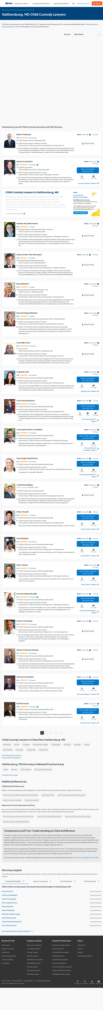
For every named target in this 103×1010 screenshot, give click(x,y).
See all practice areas (10, 774)
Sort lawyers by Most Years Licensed (17, 933)
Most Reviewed (68, 883)
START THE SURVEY (80, 212)
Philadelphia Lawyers (34, 965)
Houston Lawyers (32, 958)
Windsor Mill (44, 749)
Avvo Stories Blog (7, 961)
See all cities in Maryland (11, 757)
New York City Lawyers (34, 947)
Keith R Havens (22, 703)
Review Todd (33, 487)
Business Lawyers (58, 950)
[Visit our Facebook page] (78, 983)
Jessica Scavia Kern (24, 161)
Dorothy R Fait (7, 893)
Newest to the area (42, 883)
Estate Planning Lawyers (60, 961)
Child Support (26, 769)
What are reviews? (31, 800)
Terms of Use (6, 982)
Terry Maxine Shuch (9, 927)
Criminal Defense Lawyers (60, 954)
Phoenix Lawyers (32, 968)
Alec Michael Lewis (9, 919)
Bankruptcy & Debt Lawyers (61, 947)
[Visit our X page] (85, 983)
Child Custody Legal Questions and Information (21, 794)
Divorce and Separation (44, 769)
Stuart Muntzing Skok (25, 401)
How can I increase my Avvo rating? (79, 816)
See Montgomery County (11, 755)
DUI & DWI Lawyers (58, 958)
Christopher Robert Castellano (29, 430)
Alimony (15, 769)
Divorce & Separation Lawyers (62, 968)
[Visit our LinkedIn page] (92, 983)
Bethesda (6, 744)
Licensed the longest (15, 883)
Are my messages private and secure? (72, 794)
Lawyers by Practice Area (42, 3)
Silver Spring (7, 749)
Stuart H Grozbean (24, 621)
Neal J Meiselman (8, 912)
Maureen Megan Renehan (27, 314)
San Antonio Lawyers (34, 972)
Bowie (16, 744)
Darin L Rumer (22, 565)
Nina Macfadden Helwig (11, 916)
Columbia (26, 744)
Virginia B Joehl (22, 372)
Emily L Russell (22, 512)
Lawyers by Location (22, 3)
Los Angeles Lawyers (34, 950)
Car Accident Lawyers (59, 965)
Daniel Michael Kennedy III (11, 923)
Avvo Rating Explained (85, 958)
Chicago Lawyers (32, 954)
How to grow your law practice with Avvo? (18, 816)
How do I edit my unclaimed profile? (16, 821)
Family (5, 769)
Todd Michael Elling (24, 485)
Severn (88, 744)
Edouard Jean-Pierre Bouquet (29, 254)
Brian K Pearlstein (23, 134)
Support (80, 954)
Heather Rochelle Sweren (27, 223)
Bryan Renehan (22, 283)
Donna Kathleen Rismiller (27, 593)
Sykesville (19, 749)
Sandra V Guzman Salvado (27, 649)
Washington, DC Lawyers (35, 961)
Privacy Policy (16, 982)
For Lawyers (5, 965)
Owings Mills (57, 744)
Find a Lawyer (6, 947)
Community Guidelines (42, 982)
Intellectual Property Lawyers (61, 972)
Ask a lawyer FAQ (48, 794)
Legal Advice (6, 954)
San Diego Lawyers (33, 976)
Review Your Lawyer (8, 950)
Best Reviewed (92, 883)
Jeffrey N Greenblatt (25, 676)
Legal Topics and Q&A (62, 3)
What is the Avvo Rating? (12, 800)
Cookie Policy (28, 982)
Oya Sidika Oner (23, 343)
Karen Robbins (22, 538)
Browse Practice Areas (9, 958)
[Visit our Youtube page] (98, 983)
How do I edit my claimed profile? (50, 816)
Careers (80, 950)
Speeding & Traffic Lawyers (61, 976)
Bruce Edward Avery (9, 904)
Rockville (79, 744)
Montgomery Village (41, 744)
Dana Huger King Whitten (27, 458)
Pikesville (68, 744)
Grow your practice (84, 3)
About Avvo (81, 947)
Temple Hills (31, 749)
